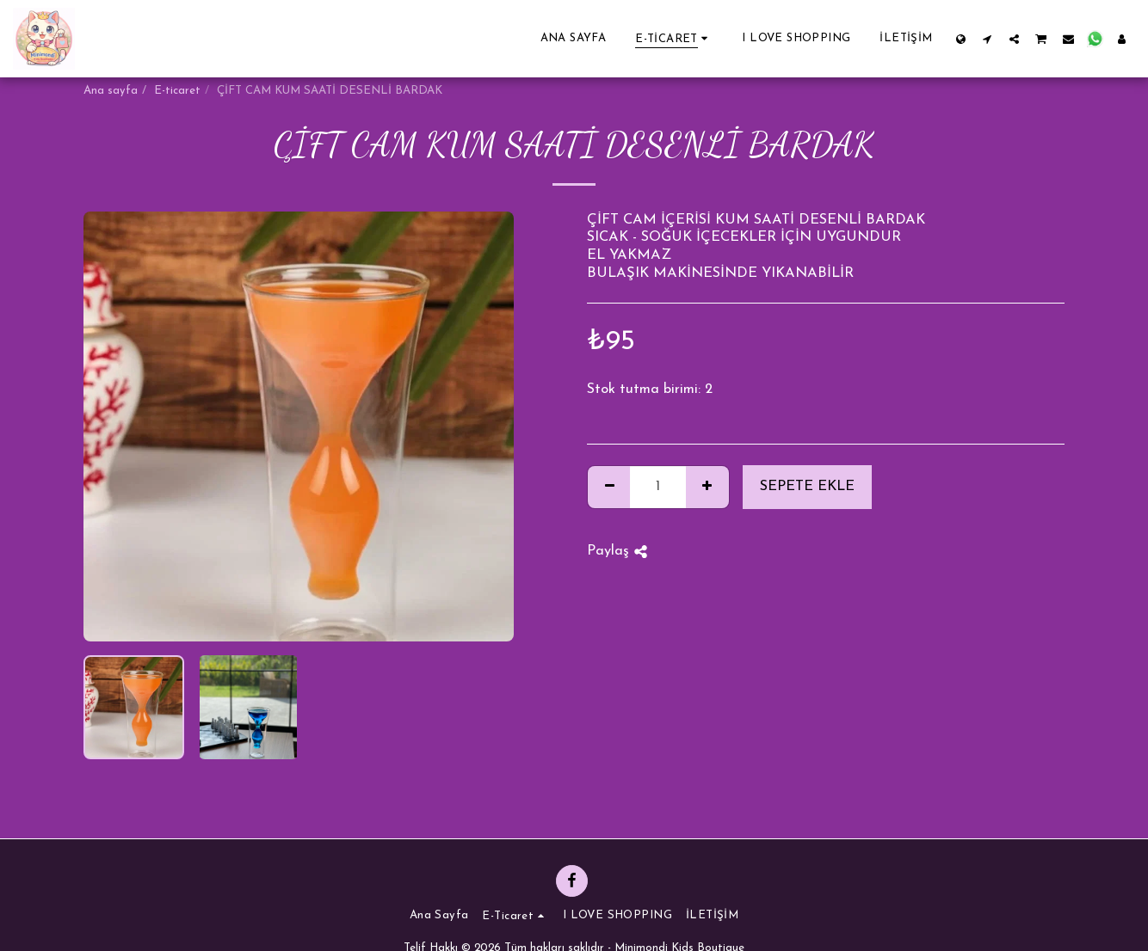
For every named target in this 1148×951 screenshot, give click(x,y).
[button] (987, 39)
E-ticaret (177, 90)
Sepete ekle (807, 487)
